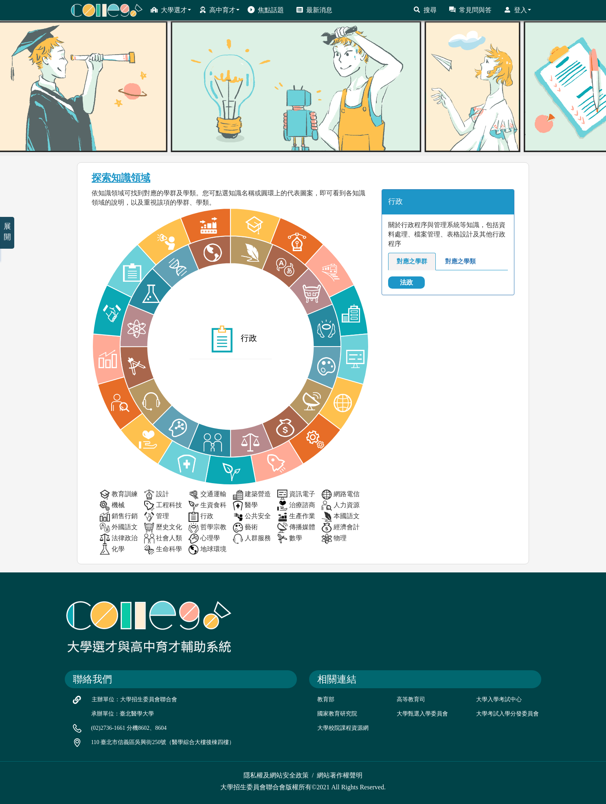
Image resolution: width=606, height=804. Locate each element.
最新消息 (314, 9)
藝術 (245, 528)
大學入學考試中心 (499, 699)
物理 (334, 539)
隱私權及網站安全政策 (276, 775)
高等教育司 (411, 699)
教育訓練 (119, 495)
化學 (112, 550)
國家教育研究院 (337, 714)
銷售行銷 (119, 517)
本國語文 (341, 517)
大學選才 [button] (171, 9)
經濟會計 (341, 528)
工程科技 (163, 506)
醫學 (245, 506)
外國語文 (119, 528)
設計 (156, 495)
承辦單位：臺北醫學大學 (122, 714)
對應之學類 (460, 261)
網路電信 (341, 495)
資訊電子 (296, 495)
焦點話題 (266, 9)
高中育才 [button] (219, 9)
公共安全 (252, 517)
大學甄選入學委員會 (422, 714)
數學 (289, 539)
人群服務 (252, 539)
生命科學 (163, 550)
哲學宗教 (207, 528)
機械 (112, 506)
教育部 (325, 699)
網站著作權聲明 (339, 775)
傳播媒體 (296, 528)
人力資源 (341, 506)
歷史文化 (163, 528)
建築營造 (252, 495)
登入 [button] (517, 9)
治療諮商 (296, 506)
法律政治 (119, 539)
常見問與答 (470, 9)
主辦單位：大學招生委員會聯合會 (134, 699)
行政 (201, 517)
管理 (156, 517)
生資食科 (207, 506)
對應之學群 (412, 261)
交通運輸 (207, 495)
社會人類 (163, 539)
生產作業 (296, 517)
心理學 (204, 539)
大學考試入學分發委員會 (507, 714)
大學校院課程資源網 (343, 728)
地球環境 (207, 550)
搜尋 (425, 9)
